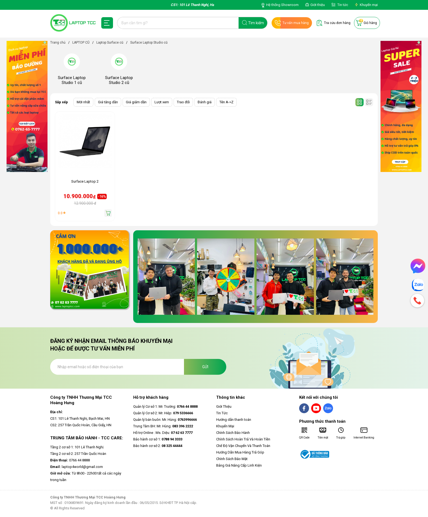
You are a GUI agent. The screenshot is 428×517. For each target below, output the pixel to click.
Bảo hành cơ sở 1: (157, 439)
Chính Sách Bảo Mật (232, 459)
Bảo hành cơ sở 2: (157, 446)
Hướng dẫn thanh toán (233, 420)
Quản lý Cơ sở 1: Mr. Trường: (165, 406)
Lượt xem (161, 102)
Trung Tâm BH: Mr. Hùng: (163, 426)
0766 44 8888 (70, 460)
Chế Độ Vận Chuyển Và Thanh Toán (243, 446)
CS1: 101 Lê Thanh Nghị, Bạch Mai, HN (80, 418)
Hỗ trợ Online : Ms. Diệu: (162, 433)
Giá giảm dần (136, 102)
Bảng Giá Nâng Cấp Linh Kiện (239, 465)
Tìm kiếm (256, 23)
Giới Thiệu (223, 406)
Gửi (205, 367)
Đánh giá (205, 102)
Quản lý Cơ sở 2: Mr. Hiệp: (163, 413)
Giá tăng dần (108, 102)
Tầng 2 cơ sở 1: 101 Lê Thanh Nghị (76, 447)
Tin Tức (222, 413)
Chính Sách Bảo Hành (233, 433)
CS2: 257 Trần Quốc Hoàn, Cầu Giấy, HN (80, 425)
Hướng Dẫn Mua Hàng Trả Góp (240, 452)
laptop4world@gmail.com (76, 467)
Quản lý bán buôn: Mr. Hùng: (165, 420)
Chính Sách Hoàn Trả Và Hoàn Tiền (243, 439)
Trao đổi (183, 102)
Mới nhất (83, 102)
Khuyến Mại (225, 426)
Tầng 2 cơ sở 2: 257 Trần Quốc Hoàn (78, 454)
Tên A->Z (226, 102)
